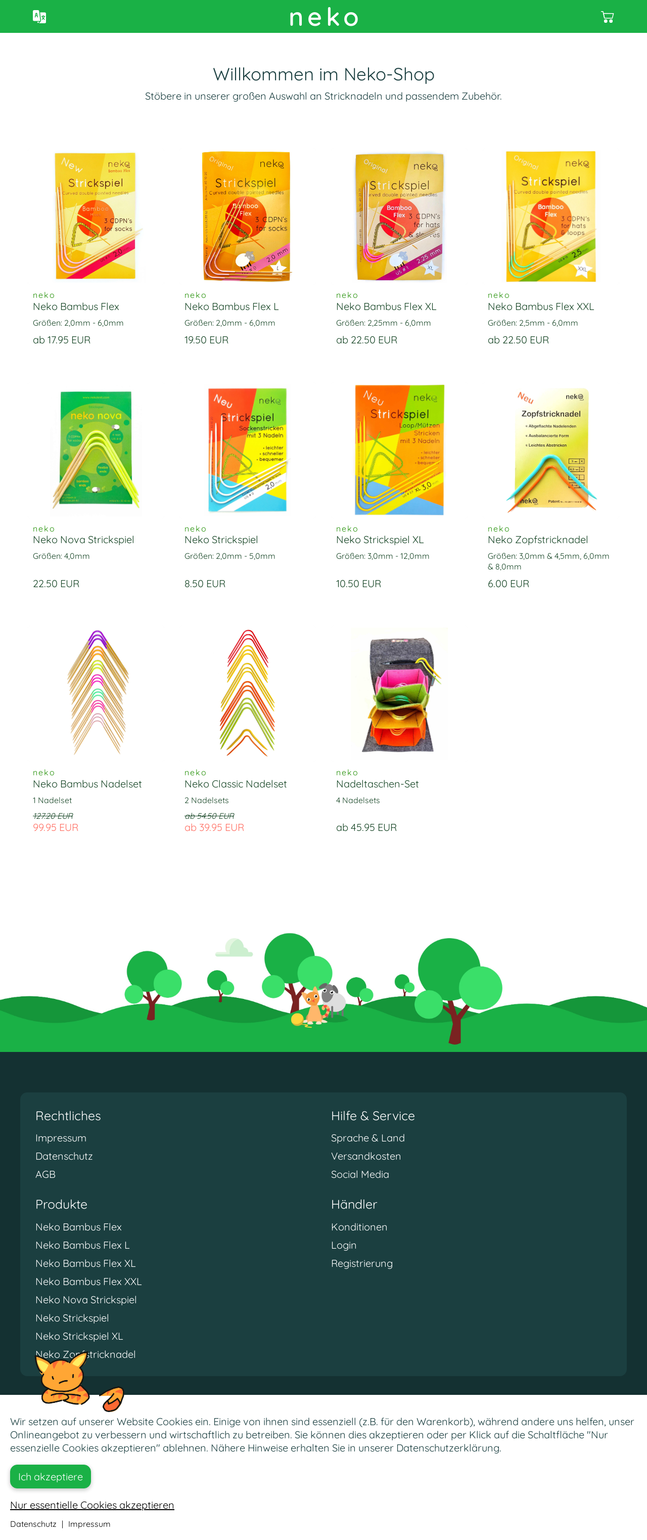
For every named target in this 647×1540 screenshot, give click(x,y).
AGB (45, 1174)
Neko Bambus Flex (78, 1226)
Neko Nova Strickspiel (86, 1299)
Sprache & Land (368, 1137)
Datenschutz (64, 1156)
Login (344, 1245)
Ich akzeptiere (50, 1476)
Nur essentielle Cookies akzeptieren (92, 1505)
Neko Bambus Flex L (82, 1245)
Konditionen (359, 1226)
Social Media (360, 1174)
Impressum (60, 1137)
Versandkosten (366, 1156)
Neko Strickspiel (72, 1317)
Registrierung (362, 1263)
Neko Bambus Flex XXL (88, 1281)
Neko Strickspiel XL (79, 1336)
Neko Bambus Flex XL (85, 1263)
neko (326, 16)
